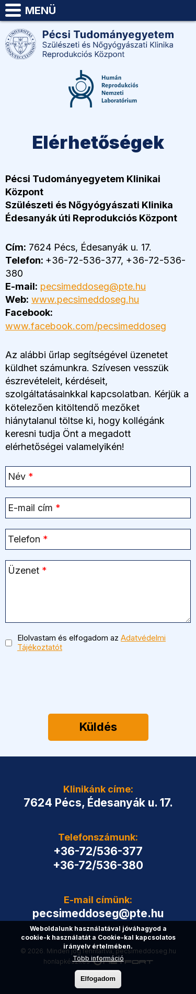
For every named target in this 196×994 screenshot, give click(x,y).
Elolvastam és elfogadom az (91, 642)
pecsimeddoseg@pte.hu (183, 10)
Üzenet (27, 570)
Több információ (98, 958)
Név (20, 476)
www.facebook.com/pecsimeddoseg (85, 326)
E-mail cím (34, 507)
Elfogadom (98, 979)
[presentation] (97, 685)
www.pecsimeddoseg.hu (85, 299)
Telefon (157, 10)
